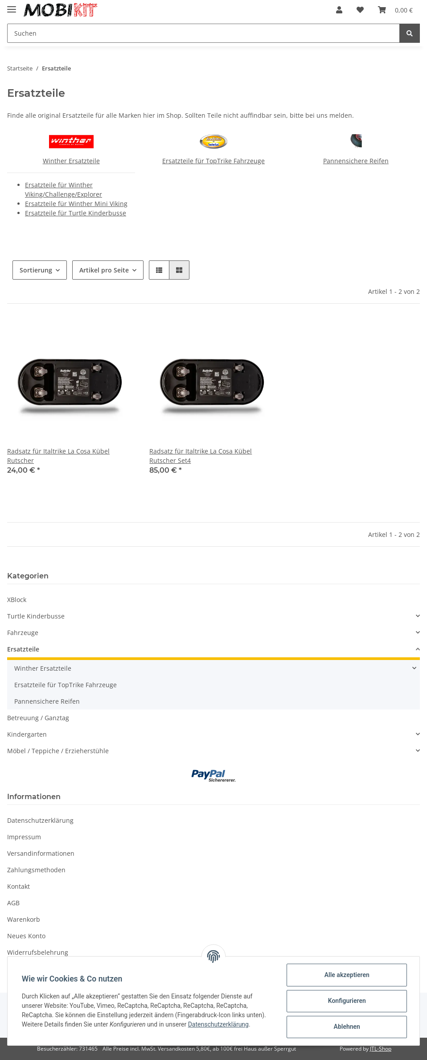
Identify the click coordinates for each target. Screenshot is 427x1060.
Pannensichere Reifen (356, 161)
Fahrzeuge (22, 632)
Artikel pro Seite (104, 270)
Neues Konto (26, 936)
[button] (339, 10)
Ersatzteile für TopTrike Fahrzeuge (213, 161)
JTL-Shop (380, 1048)
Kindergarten (27, 734)
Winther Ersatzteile (71, 161)
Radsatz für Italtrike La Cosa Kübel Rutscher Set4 (200, 456)
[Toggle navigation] (11, 5)
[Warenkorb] (395, 10)
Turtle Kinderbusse (36, 616)
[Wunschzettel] (360, 10)
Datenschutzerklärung (40, 820)
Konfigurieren (346, 1000)
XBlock (16, 599)
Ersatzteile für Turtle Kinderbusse (75, 213)
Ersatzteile (23, 649)
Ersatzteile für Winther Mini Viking (76, 203)
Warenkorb (23, 919)
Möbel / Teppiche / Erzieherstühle (58, 751)
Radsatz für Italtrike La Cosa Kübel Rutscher (58, 456)
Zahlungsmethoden (36, 870)
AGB (13, 903)
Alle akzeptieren (346, 974)
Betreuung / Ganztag (38, 718)
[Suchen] (203, 33)
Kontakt (18, 886)
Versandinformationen (40, 853)
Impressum (24, 837)
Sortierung (36, 270)
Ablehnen (346, 1026)
